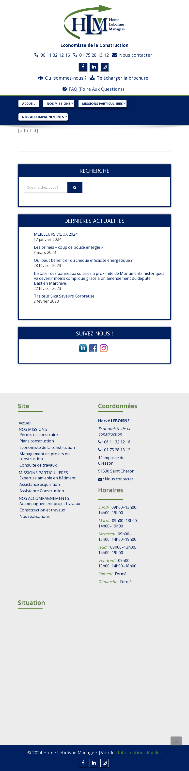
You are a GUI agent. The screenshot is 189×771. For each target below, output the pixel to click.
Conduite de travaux (38, 465)
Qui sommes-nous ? (66, 78)
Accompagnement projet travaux (49, 503)
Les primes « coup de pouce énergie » (68, 247)
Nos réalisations (34, 516)
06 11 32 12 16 (55, 55)
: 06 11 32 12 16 (115, 442)
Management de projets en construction (44, 456)
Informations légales (140, 752)
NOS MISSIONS (60, 103)
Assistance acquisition (39, 484)
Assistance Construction (41, 490)
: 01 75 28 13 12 (115, 450)
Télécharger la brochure (122, 78)
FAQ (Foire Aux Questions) (96, 89)
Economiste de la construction (47, 447)
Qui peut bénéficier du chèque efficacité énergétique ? (83, 260)
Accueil (28, 103)
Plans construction (36, 441)
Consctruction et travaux (42, 510)
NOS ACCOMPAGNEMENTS (44, 116)
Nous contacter (135, 55)
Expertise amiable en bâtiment (47, 478)
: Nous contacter (117, 479)
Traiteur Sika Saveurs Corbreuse (64, 296)
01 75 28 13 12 (94, 55)
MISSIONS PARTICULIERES (104, 103)
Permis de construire (38, 434)
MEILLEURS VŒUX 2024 (56, 234)
